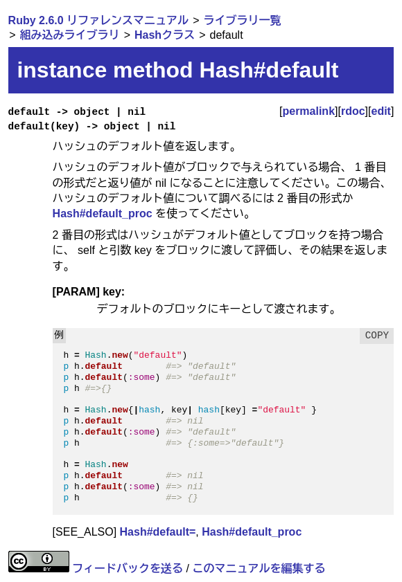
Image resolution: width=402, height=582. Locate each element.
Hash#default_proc (102, 213)
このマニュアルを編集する (258, 568)
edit (381, 111)
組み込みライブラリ (70, 35)
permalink (308, 111)
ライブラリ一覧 (242, 20)
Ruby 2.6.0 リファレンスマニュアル (98, 20)
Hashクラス (164, 35)
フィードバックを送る (127, 568)
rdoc (353, 111)
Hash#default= (158, 532)
